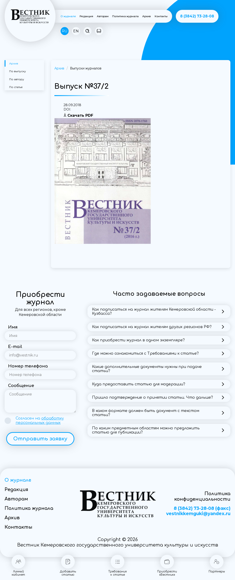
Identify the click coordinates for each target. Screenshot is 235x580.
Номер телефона (28, 366)
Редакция (86, 16)
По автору (16, 79)
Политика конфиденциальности (202, 496)
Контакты (161, 16)
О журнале (68, 16)
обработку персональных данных (40, 420)
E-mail (15, 346)
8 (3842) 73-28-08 (197, 16)
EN (76, 31)
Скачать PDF (80, 115)
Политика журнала (125, 16)
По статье (16, 87)
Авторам (103, 16)
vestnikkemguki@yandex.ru (198, 513)
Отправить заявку (40, 439)
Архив (146, 16)
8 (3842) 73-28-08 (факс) (202, 508)
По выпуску (17, 71)
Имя (12, 327)
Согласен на (40, 420)
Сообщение (21, 385)
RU (64, 31)
